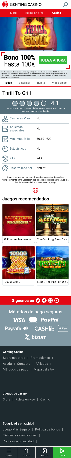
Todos (8, 82)
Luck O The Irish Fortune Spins (52, 281)
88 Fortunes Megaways (17, 239)
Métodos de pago (15, 369)
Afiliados (42, 364)
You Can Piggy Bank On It (52, 239)
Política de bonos (47, 429)
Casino (56, 13)
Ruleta (41, 82)
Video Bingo (59, 82)
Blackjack (24, 82)
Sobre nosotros (14, 358)
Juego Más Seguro (16, 429)
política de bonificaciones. (10, 77)
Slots (13, 13)
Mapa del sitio (44, 369)
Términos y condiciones (20, 435)
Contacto (23, 364)
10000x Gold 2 (11, 281)
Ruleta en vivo (25, 399)
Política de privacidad (18, 441)
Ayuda (7, 364)
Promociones (40, 358)
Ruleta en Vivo (34, 13)
